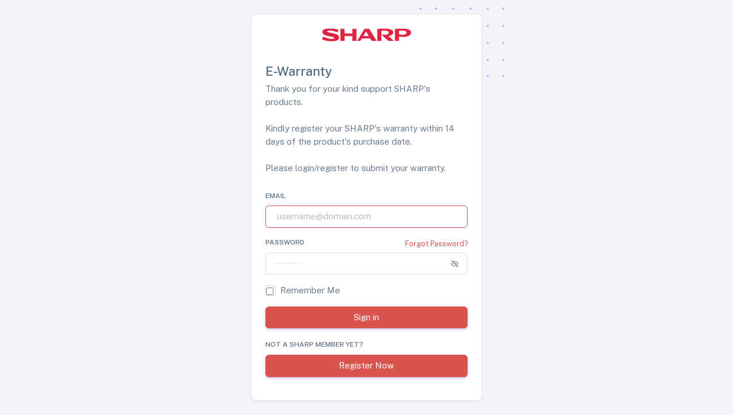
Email (275, 196)
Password (284, 242)
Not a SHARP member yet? (314, 344)
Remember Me (310, 290)
